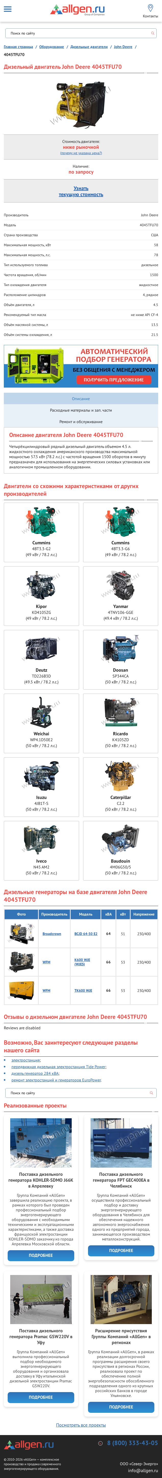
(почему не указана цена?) (81, 153)
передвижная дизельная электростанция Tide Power (58, 1066)
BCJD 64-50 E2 (85, 934)
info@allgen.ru (143, 1470)
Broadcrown (52, 934)
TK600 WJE (83, 990)
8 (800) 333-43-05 (132, 1443)
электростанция (25, 1060)
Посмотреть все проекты (81, 1425)
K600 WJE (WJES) (82, 962)
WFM (46, 962)
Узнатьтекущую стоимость (81, 191)
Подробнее (41, 1255)
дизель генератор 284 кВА (34, 1073)
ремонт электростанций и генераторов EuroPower (56, 1079)
